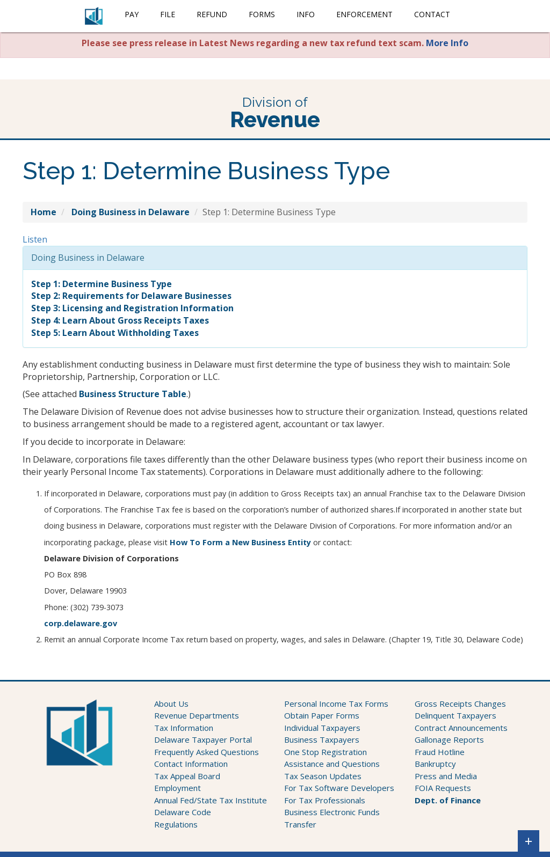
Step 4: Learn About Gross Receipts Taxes (120, 320)
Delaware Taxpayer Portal (203, 739)
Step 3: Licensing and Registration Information (132, 308)
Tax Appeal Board (187, 776)
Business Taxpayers (321, 739)
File (167, 14)
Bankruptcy (435, 763)
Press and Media (446, 776)
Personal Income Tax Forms (336, 703)
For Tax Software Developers (339, 787)
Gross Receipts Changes (460, 703)
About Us (171, 703)
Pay (132, 14)
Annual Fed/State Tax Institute (210, 800)
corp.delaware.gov (80, 623)
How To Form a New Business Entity (240, 542)
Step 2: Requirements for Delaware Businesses (131, 296)
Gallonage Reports (449, 739)
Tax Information (183, 727)
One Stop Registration (325, 751)
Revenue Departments (196, 715)
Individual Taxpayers (322, 727)
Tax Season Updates (322, 776)
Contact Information (191, 763)
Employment (177, 787)
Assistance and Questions (332, 763)
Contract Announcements (461, 727)
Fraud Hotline (440, 751)
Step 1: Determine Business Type (101, 284)
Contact (432, 14)
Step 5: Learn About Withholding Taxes (115, 333)
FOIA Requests (443, 787)
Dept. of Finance (448, 800)
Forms (262, 14)
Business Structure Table (132, 394)
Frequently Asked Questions (206, 751)
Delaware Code (182, 812)
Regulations (176, 824)
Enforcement (364, 14)
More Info (447, 43)
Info (305, 14)
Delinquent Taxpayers (455, 715)
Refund (212, 14)
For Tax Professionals (324, 800)
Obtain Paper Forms (321, 715)
